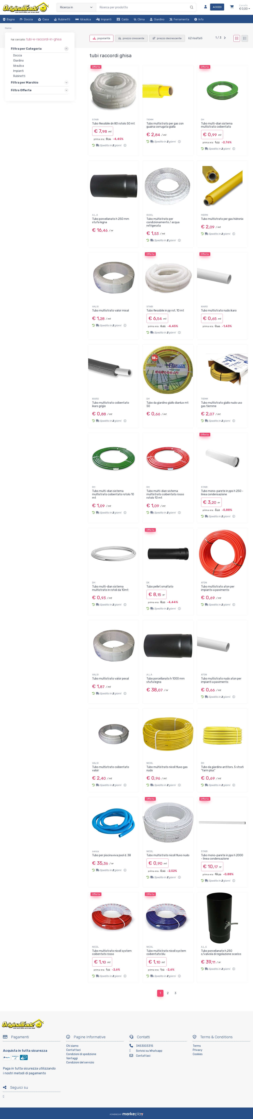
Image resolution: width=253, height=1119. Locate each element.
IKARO (204, 306)
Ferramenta (179, 19)
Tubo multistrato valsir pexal (110, 678)
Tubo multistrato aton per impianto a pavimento (217, 588)
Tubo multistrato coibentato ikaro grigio (110, 404)
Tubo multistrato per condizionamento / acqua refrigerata (162, 222)
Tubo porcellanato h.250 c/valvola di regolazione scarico (221, 952)
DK (147, 582)
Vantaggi (72, 1058)
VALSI (95, 306)
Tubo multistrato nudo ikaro (219, 310)
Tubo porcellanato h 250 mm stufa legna (110, 220)
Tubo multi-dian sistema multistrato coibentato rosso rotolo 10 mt (165, 494)
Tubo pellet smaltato (159, 586)
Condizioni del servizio (80, 1062)
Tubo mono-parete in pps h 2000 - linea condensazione (222, 857)
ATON (204, 582)
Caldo (123, 19)
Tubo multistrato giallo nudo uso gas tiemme (221, 404)
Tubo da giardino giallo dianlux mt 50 (167, 404)
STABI (95, 119)
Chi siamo (72, 1046)
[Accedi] (212, 7)
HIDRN (204, 215)
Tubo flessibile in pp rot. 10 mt (165, 310)
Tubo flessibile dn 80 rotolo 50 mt (113, 123)
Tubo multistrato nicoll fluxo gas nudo (167, 768)
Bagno (9, 19)
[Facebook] (6, 1097)
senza (95, 851)
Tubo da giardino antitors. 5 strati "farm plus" (222, 768)
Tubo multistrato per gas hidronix (222, 219)
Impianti (103, 19)
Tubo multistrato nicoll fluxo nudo (167, 855)
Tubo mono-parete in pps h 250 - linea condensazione (222, 492)
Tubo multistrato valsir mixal (110, 310)
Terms (197, 1046)
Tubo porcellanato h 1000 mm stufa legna (165, 680)
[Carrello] (231, 7)
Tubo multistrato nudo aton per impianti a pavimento (221, 680)
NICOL (149, 763)
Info (199, 19)
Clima (139, 19)
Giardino (157, 19)
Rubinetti (62, 19)
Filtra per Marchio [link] (24, 82)
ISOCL (149, 215)
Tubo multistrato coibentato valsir (110, 768)
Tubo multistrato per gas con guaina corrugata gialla (165, 125)
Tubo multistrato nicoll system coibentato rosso (112, 952)
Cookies (198, 1054)
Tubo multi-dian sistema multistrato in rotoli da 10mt (110, 588)
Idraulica (83, 19)
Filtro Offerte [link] (21, 90)
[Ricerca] (191, 3)
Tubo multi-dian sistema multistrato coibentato (216, 125)
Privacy (197, 1050)
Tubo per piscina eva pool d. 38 (111, 855)
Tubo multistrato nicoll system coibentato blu (166, 952)
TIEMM (149, 119)
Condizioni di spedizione (81, 1054)
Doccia (26, 19)
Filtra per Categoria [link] (26, 49)
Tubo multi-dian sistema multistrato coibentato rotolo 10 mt (113, 494)
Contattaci (73, 1050)
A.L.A (95, 215)
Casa (43, 19)
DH (202, 119)
